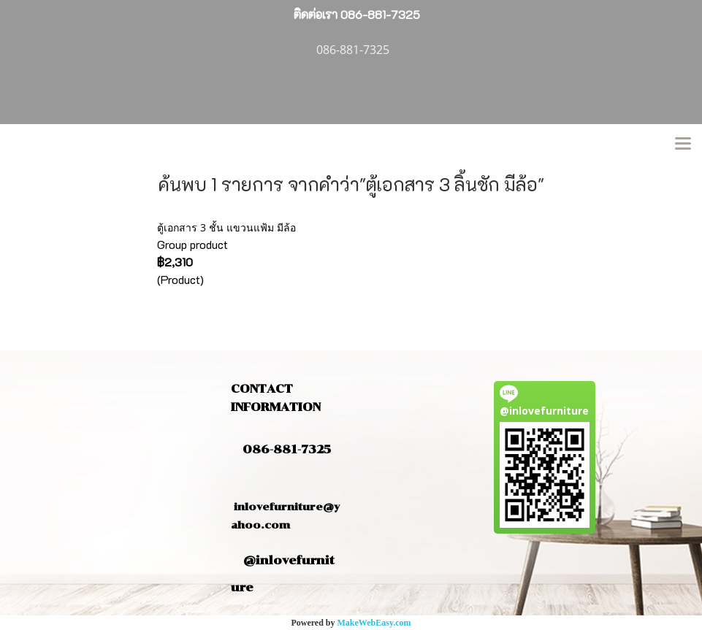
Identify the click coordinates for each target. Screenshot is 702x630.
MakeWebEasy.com (374, 623)
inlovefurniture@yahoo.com (285, 506)
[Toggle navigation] (683, 144)
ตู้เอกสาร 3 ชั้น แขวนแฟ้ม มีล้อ (226, 227)
